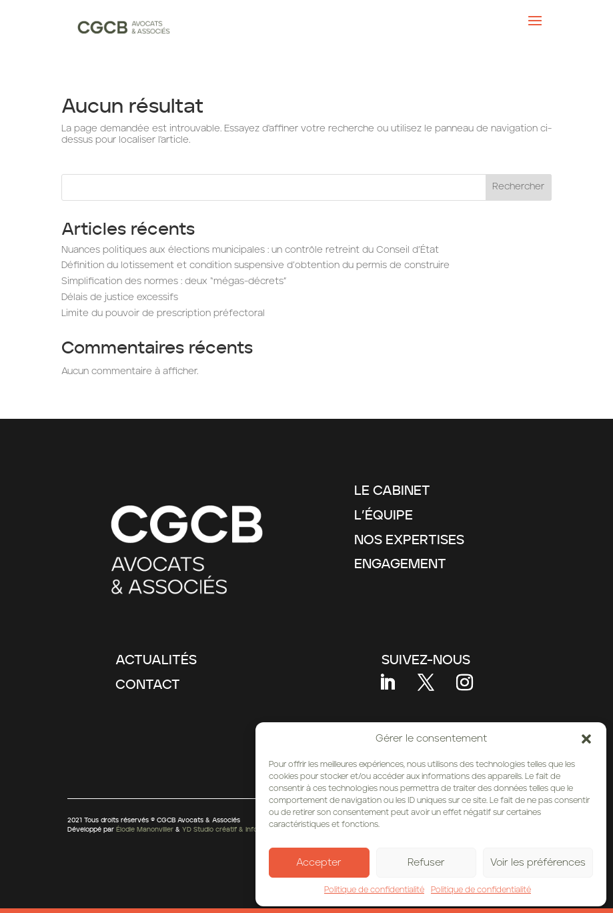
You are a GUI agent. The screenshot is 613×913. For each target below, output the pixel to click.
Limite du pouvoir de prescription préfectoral (163, 313)
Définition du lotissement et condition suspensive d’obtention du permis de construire (255, 265)
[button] (586, 739)
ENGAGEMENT (400, 564)
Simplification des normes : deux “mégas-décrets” (173, 281)
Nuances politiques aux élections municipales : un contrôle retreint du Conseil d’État (250, 250)
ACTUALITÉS (156, 660)
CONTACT (147, 685)
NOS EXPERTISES (409, 540)
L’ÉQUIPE (383, 515)
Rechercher (518, 186)
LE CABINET (392, 491)
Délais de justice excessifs (119, 297)
